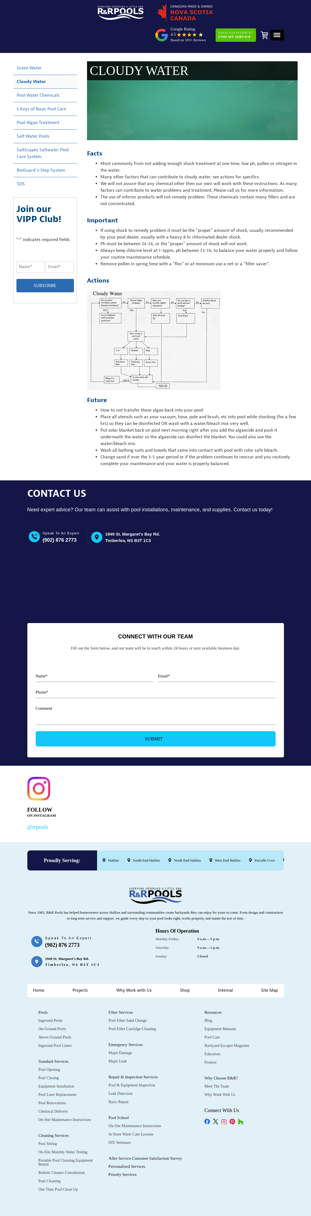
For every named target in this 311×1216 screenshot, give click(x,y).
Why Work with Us (134, 969)
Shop (185, 969)
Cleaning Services (53, 1114)
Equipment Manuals (220, 1007)
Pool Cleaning (49, 1159)
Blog (208, 999)
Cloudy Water (31, 61)
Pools (43, 991)
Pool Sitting (47, 1122)
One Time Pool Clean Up (58, 1168)
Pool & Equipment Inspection (132, 1064)
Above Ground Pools (54, 1016)
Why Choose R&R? (221, 1056)
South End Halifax (146, 839)
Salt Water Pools (33, 116)
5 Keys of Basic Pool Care (41, 88)
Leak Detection (120, 1072)
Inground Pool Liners (55, 1024)
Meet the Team (216, 1065)
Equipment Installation (56, 1065)
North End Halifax (187, 839)
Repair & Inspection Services (133, 1055)
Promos (210, 1041)
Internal (225, 969)
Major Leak (118, 1040)
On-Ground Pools (52, 1007)
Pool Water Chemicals (38, 75)
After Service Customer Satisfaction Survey (145, 1137)
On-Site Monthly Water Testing (63, 1131)
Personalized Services (127, 1145)
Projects (80, 969)
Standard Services (53, 1040)
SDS (21, 163)
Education (212, 1032)
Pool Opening (49, 1048)
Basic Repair (119, 1080)
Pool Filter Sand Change (128, 999)
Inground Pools (50, 999)
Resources (213, 991)
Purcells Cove (264, 839)
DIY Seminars (120, 1121)
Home (38, 969)
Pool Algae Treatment (38, 102)
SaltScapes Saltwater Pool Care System (43, 133)
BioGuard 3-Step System (41, 150)
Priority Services (122, 1153)
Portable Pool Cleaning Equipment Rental (65, 1141)
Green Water (29, 47)
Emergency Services (126, 1023)
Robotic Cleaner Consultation (61, 1151)
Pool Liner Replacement (57, 1073)
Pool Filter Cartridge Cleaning (132, 1007)
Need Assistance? (234, 15)
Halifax (113, 839)
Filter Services (121, 991)
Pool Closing (48, 1056)
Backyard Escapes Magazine (226, 1024)
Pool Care (212, 1016)
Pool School (119, 1096)
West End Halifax (227, 839)
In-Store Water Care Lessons (131, 1113)
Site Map (269, 969)
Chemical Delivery (53, 1090)
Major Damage (120, 1031)
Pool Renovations (52, 1081)
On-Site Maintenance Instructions (64, 1098)
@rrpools (37, 805)
